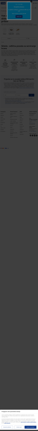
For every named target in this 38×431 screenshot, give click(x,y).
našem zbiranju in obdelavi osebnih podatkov (28, 422)
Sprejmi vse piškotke (30, 427)
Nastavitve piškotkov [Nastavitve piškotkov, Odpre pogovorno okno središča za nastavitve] (7, 427)
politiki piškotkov (7, 423)
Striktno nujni (19, 427)
